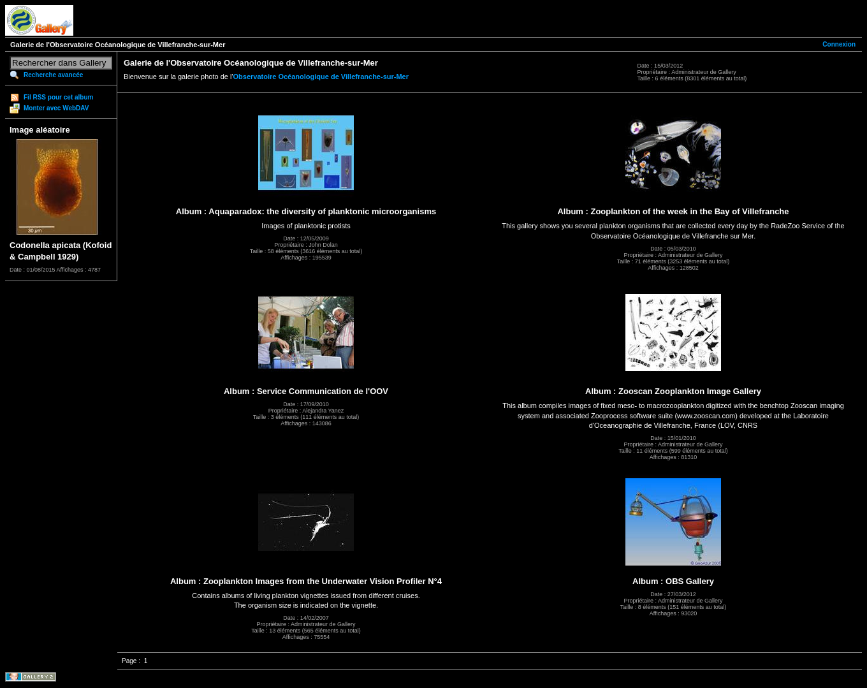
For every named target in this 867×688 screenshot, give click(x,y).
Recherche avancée (53, 74)
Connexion (839, 44)
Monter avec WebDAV (56, 108)
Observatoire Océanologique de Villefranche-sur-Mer (321, 76)
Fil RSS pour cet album (58, 97)
